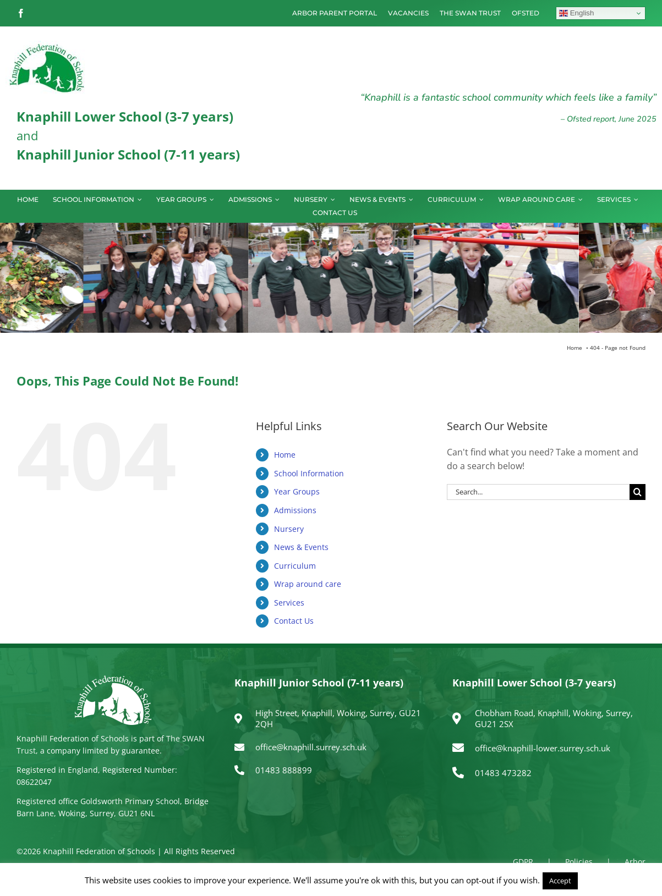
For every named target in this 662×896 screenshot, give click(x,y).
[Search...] (538, 492)
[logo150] (47, 45)
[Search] (637, 492)
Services (289, 602)
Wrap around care (307, 584)
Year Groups (297, 491)
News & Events (301, 547)
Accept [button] (560, 881)
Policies (579, 861)
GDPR (523, 861)
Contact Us (294, 620)
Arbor (635, 861)
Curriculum (295, 565)
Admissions (295, 510)
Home (285, 454)
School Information (309, 473)
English (576, 13)
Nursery (289, 529)
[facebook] (21, 13)
